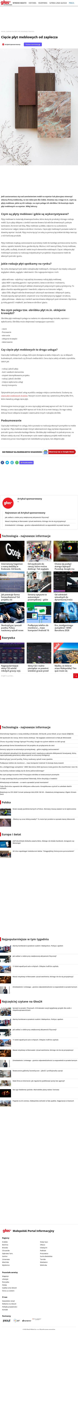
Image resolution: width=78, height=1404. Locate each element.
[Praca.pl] (6, 1320)
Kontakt (5, 1310)
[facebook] (2, 463)
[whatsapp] (17, 463)
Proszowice (44, 1253)
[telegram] (12, 463)
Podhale (43, 1250)
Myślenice (6, 1265)
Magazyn (5, 1276)
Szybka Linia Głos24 (58, 3)
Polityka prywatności (9, 1307)
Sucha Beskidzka (46, 1256)
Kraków (5, 1242)
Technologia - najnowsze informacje (26, 536)
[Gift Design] (37, 1320)
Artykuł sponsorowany (12, 44)
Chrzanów (6, 1250)
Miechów (5, 1262)
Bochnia (5, 1245)
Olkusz (42, 1245)
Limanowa (6, 1259)
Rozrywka (42, 3)
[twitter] (7, 463)
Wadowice (44, 1262)
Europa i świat (11, 834)
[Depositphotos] (26, 1320)
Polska (6, 802)
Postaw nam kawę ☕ (33, 44)
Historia (32, 3)
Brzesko (5, 1248)
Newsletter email (8, 1301)
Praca (71, 3)
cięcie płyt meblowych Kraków (14, 396)
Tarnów (43, 1259)
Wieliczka (43, 1265)
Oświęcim (43, 1248)
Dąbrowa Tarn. (7, 1253)
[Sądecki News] (16, 1320)
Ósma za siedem (8, 1291)
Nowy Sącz (44, 1242)
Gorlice (4, 1256)
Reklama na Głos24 (9, 1304)
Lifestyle (5, 1279)
